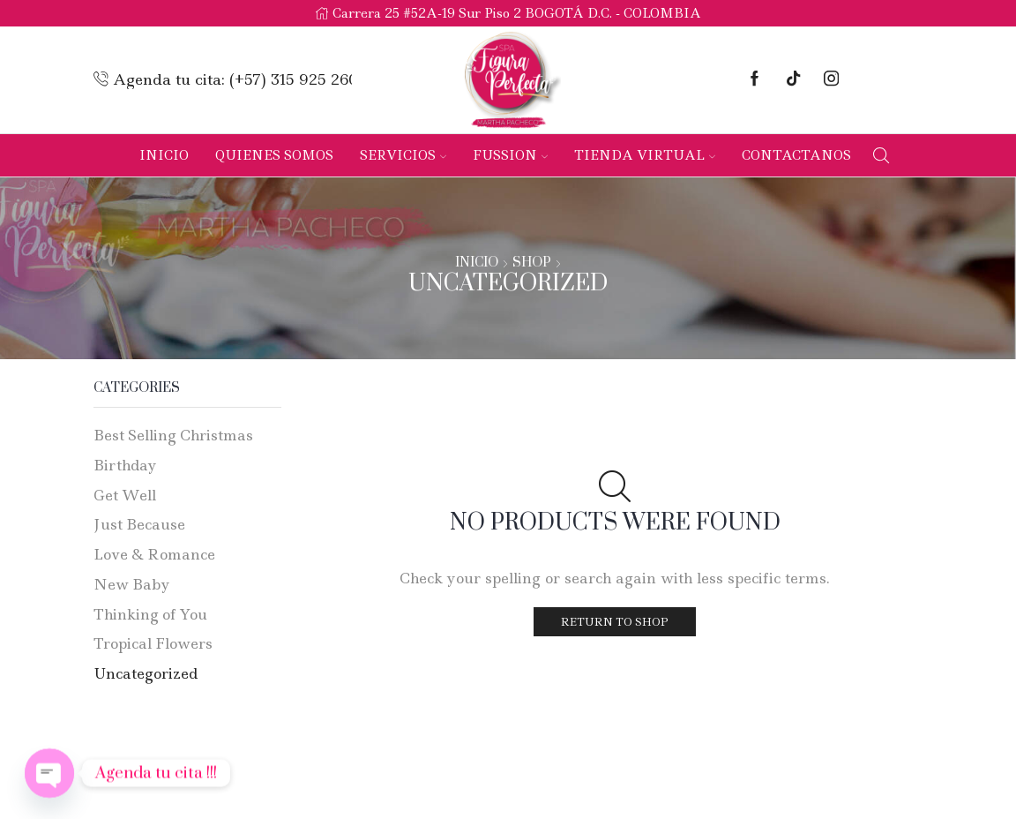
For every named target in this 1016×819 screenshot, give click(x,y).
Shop (531, 263)
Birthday (125, 465)
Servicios (403, 155)
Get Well (124, 495)
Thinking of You (150, 614)
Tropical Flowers (153, 643)
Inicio (164, 155)
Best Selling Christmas (173, 435)
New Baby (131, 584)
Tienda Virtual (644, 155)
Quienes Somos (274, 155)
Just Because (139, 524)
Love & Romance (154, 554)
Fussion (510, 155)
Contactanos (796, 155)
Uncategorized (145, 673)
